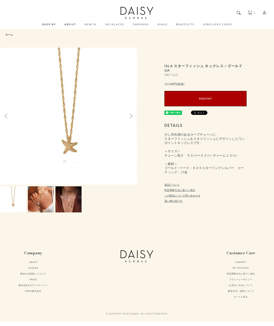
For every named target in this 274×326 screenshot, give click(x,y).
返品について (172, 184)
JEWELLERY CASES (217, 24)
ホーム (9, 34)
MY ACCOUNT (241, 268)
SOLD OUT (205, 98)
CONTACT (240, 262)
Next (130, 116)
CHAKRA (33, 268)
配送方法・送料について (241, 291)
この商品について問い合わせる (182, 195)
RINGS (162, 24)
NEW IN (91, 24)
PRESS (33, 279)
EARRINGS (141, 24)
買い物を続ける (173, 201)
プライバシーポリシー (241, 279)
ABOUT (70, 24)
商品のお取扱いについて (33, 273)
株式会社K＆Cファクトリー (33, 285)
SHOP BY (49, 24)
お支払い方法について (241, 285)
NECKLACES (114, 24)
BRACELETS (185, 24)
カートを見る (241, 296)
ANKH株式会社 (33, 291)
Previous (6, 116)
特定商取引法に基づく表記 (179, 190)
